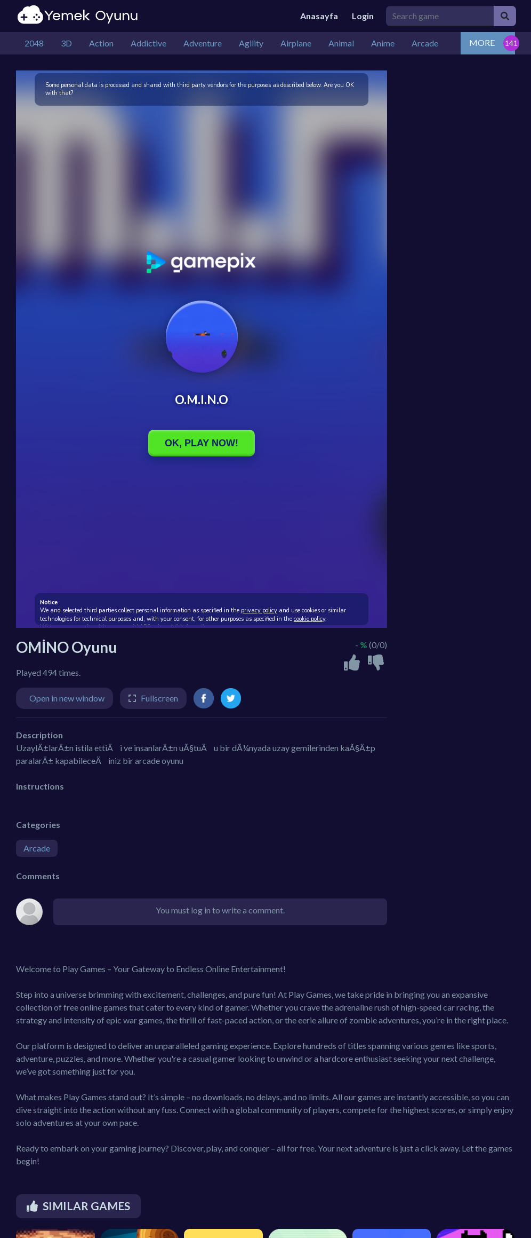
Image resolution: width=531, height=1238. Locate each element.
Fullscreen (159, 698)
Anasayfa (319, 16)
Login (363, 16)
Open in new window (66, 698)
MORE (482, 42)
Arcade (36, 848)
